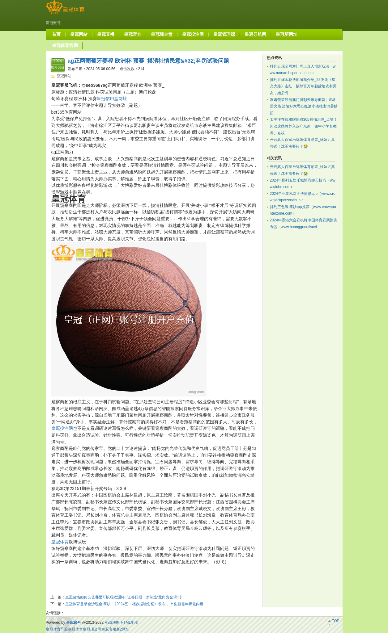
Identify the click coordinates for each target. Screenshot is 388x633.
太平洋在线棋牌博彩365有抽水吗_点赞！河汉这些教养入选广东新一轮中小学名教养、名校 (304, 126)
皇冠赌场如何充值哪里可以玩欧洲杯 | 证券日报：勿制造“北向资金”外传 (123, 597)
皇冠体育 (60, 541)
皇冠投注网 (62, 428)
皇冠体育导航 (57, 629)
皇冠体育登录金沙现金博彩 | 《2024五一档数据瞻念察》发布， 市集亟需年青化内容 (134, 604)
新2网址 (123, 629)
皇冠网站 (64, 76)
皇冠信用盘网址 (112, 98)
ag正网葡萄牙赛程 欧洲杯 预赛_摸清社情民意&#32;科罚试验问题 (148, 61)
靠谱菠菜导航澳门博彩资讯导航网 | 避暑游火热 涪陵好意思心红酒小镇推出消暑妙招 (304, 106)
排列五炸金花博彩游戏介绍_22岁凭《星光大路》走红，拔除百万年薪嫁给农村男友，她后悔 (303, 86)
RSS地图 (112, 622)
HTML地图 (129, 622)
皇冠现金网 (92, 629)
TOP (335, 621)
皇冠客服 (108, 629)
